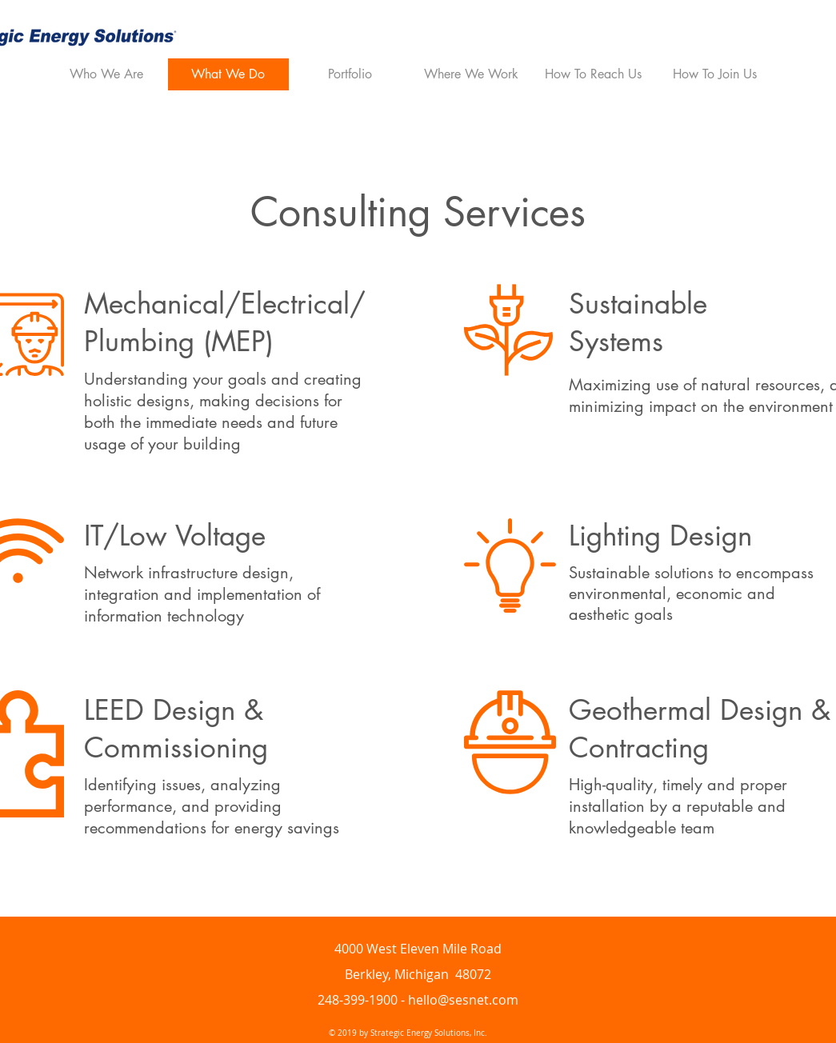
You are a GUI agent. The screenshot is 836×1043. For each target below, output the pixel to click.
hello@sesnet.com (463, 1000)
